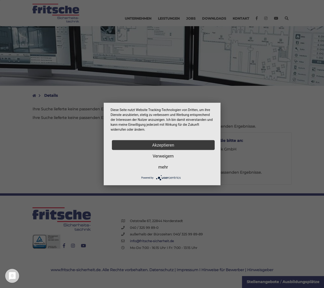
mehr (163, 167)
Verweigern (163, 156)
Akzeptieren (163, 145)
